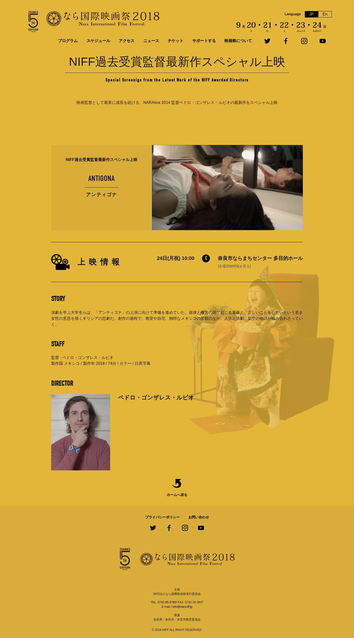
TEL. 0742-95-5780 (163, 602)
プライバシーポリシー (162, 517)
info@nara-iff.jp (182, 606)
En (325, 14)
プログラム (68, 41)
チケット (175, 41)
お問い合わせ (198, 517)
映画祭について (238, 41)
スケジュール (98, 41)
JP (311, 14)
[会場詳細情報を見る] (234, 266)
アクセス (126, 41)
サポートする (204, 41)
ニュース (151, 41)
